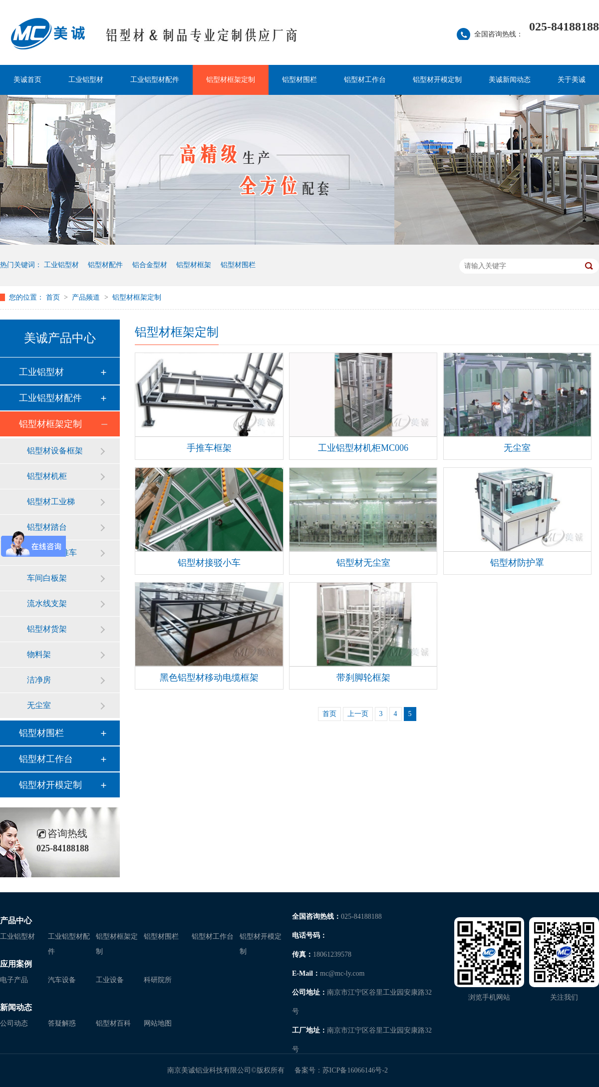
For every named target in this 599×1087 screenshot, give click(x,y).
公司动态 (14, 1023)
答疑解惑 (62, 1023)
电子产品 (14, 980)
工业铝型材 (85, 79)
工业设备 (110, 980)
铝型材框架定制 (230, 79)
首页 (54, 297)
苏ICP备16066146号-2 (355, 1070)
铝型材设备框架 (55, 450)
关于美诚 (572, 79)
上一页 (357, 714)
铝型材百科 (113, 1023)
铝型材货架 (47, 629)
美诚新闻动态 (510, 79)
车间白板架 (47, 578)
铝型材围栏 (299, 79)
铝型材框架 (193, 265)
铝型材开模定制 (437, 79)
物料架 (39, 654)
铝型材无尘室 (363, 563)
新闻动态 (16, 1007)
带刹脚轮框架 (363, 678)
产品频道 (87, 297)
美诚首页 (27, 79)
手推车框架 (209, 448)
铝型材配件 (105, 265)
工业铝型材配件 (154, 79)
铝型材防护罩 (517, 563)
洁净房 (39, 680)
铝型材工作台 (365, 79)
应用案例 (16, 964)
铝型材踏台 (47, 527)
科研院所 (158, 980)
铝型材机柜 (47, 476)
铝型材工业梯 (51, 501)
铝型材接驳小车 (209, 563)
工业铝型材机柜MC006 (363, 448)
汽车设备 (62, 980)
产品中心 (16, 920)
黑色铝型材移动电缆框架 (209, 678)
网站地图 (158, 1023)
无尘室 (39, 705)
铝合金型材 (149, 265)
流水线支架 (47, 603)
